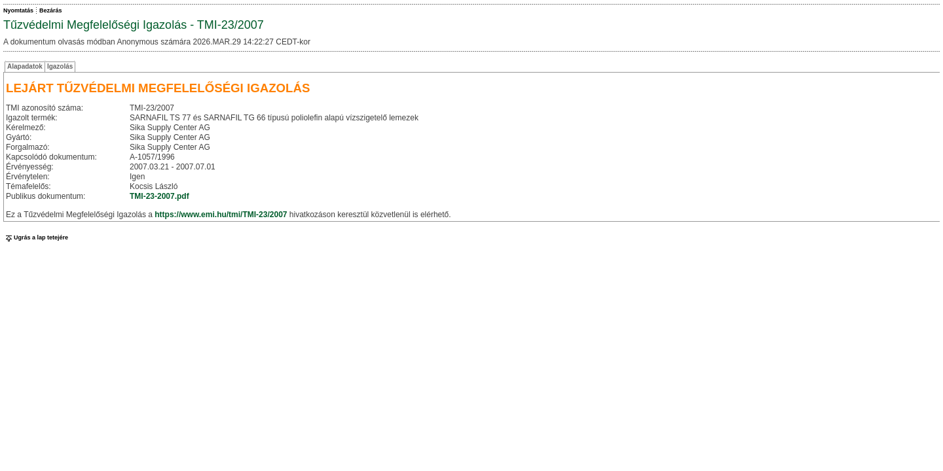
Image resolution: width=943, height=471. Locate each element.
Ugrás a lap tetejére (35, 237)
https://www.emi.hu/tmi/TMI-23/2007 (221, 214)
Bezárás (50, 10)
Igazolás (60, 66)
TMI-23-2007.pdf (159, 196)
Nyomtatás (18, 10)
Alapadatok (25, 66)
